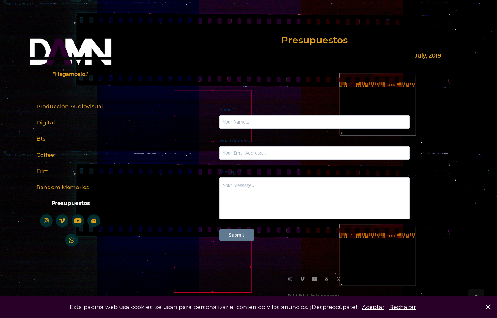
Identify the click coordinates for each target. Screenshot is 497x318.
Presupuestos (70, 203)
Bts (41, 138)
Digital (45, 122)
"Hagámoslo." (70, 74)
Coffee (45, 154)
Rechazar (402, 307)
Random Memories (62, 186)
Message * (230, 171)
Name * (227, 109)
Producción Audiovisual (69, 106)
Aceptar (373, 307)
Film (42, 170)
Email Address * (236, 140)
